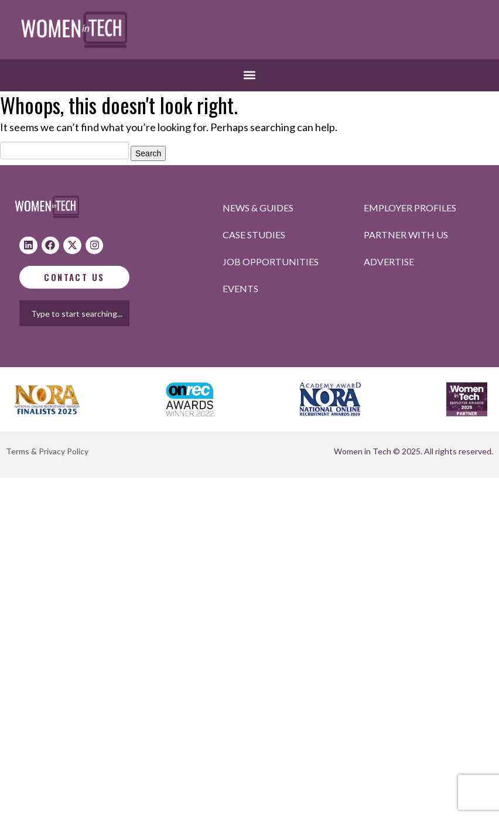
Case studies (254, 234)
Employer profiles (410, 207)
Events (240, 288)
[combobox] (85, 313)
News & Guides (258, 207)
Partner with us (406, 234)
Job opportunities (271, 261)
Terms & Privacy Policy (47, 451)
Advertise (389, 261)
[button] (249, 75)
